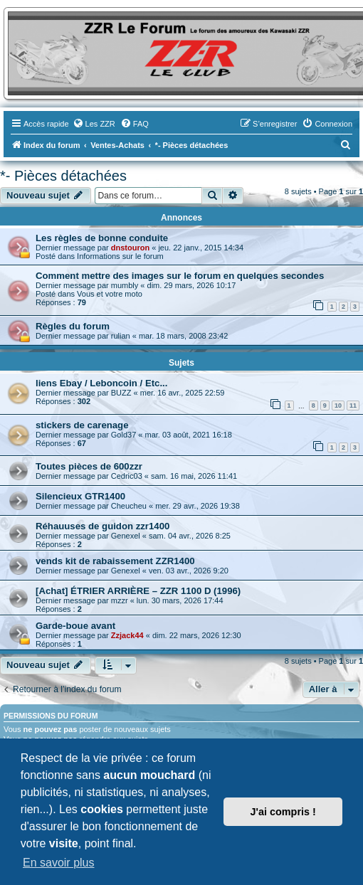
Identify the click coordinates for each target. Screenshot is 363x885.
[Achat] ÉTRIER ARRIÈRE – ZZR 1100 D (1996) (138, 590)
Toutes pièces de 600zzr (89, 466)
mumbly (125, 285)
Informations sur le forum (120, 256)
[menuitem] (94, 123)
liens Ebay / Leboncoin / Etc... (101, 383)
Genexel (125, 535)
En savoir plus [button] (59, 863)
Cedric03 (126, 476)
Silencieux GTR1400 (80, 496)
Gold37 (123, 434)
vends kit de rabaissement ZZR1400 (115, 561)
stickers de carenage (82, 425)
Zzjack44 (127, 635)
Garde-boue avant (75, 625)
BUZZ (121, 392)
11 (353, 405)
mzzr (119, 600)
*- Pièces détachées (63, 176)
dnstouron (130, 247)
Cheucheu (129, 506)
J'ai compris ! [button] (283, 811)
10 (338, 405)
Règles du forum (73, 326)
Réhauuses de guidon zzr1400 (102, 526)
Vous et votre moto (109, 294)
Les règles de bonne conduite (102, 238)
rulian (120, 336)
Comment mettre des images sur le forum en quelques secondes (180, 275)
